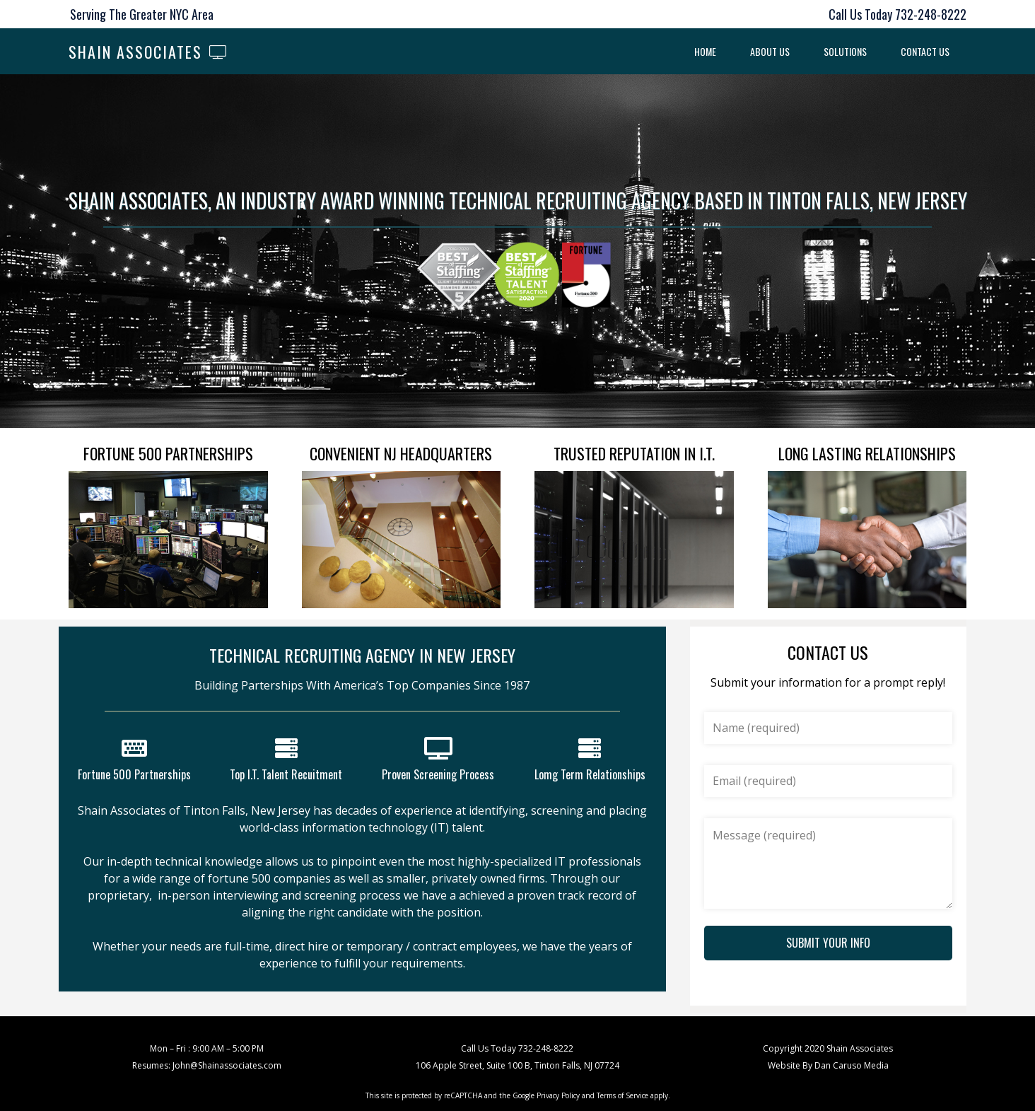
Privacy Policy (558, 1095)
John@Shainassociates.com (226, 1065)
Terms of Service (622, 1095)
